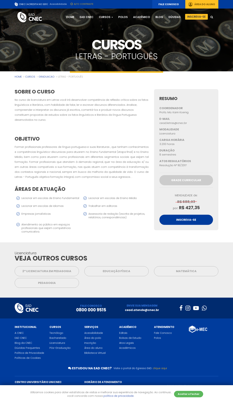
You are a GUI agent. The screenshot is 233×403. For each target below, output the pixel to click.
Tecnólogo (56, 333)
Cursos (30, 76)
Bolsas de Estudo (130, 338)
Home (70, 17)
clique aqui (160, 368)
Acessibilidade (58, 4)
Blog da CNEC (23, 343)
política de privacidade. (118, 396)
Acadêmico (141, 17)
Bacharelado (57, 338)
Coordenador (171, 108)
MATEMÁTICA (186, 271)
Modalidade (169, 129)
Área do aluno (93, 348)
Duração (167, 150)
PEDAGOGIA (47, 283)
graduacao (46, 76)
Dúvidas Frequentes (27, 348)
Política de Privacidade (29, 353)
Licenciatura (57, 343)
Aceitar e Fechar (188, 394)
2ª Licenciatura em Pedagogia (46, 271)
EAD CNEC (86, 17)
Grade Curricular (186, 180)
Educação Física (116, 271)
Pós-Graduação (60, 348)
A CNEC (19, 333)
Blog (159, 17)
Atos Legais (126, 343)
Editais (123, 333)
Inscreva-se (196, 17)
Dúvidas (174, 17)
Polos (123, 17)
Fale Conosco (163, 333)
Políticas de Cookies (28, 358)
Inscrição (90, 343)
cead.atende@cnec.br (142, 310)
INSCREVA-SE (186, 220)
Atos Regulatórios (175, 161)
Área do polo (92, 338)
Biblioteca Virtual (95, 353)
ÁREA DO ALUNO (201, 4)
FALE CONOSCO (168, 4)
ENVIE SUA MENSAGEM (142, 305)
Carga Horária (171, 140)
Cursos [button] (106, 17)
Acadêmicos (127, 348)
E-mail (164, 119)
